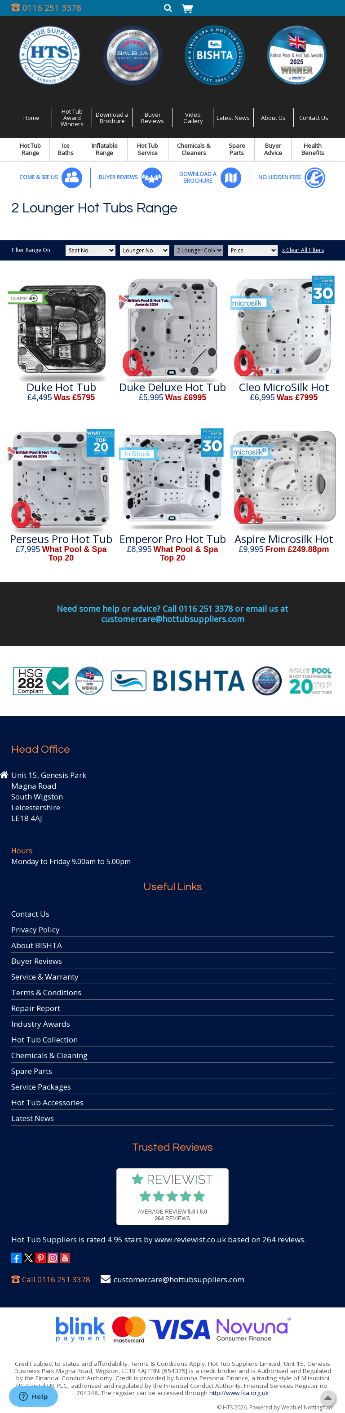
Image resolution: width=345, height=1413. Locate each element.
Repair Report (35, 1008)
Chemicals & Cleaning (49, 1055)
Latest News (233, 118)
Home (31, 118)
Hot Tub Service (147, 149)
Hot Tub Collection (44, 1039)
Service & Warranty (45, 976)
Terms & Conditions (46, 992)
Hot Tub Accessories (47, 1102)
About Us (273, 118)
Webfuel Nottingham (307, 1407)
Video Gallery (193, 117)
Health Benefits (312, 149)
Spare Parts (237, 149)
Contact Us (313, 118)
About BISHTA (36, 945)
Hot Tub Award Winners (72, 117)
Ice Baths (66, 149)
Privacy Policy (35, 929)
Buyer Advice (273, 149)
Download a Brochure (112, 117)
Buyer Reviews (152, 117)
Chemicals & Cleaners (193, 149)
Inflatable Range (105, 149)
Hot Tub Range (30, 149)
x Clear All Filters (303, 250)
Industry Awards (40, 1024)
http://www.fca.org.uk (239, 1393)
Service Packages (41, 1087)
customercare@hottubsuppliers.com (179, 1279)
